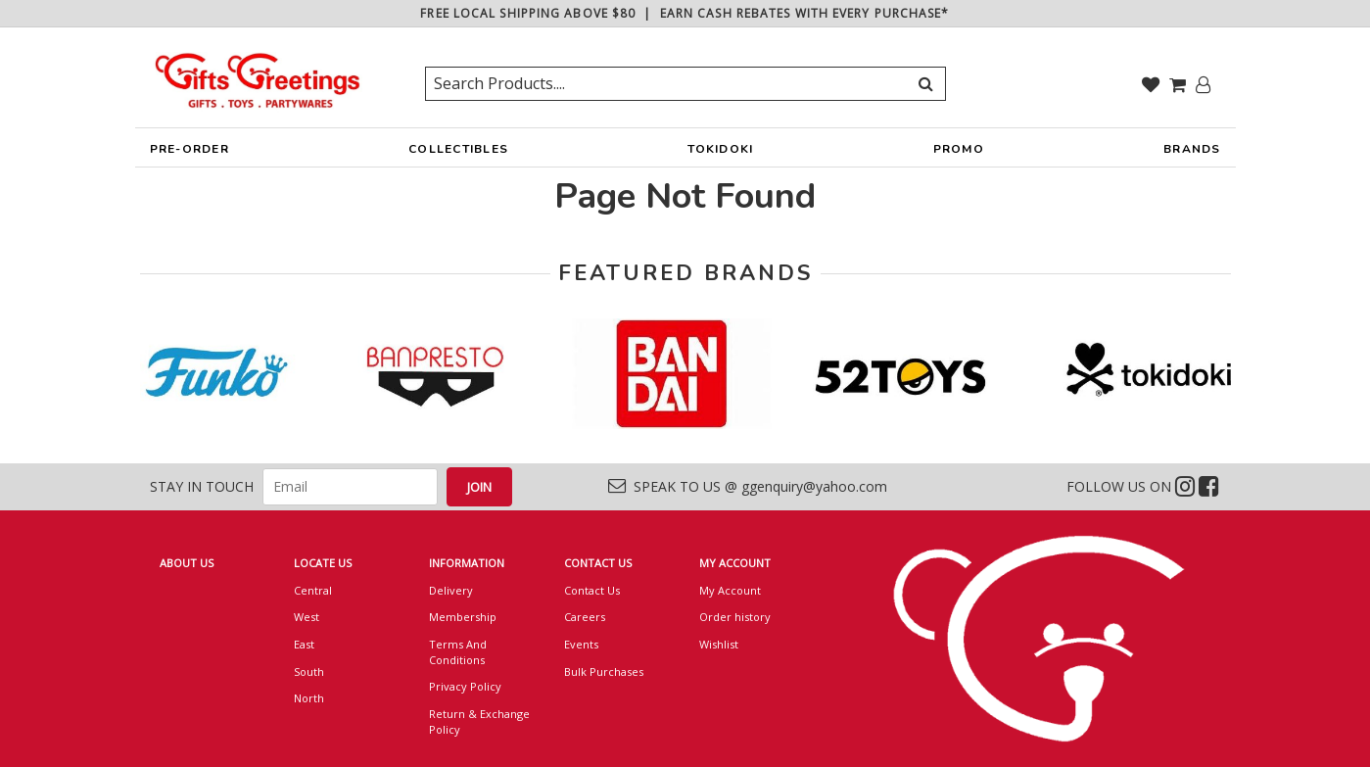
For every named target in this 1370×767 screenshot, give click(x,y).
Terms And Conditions (458, 652)
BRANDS (1192, 154)
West (306, 616)
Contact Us (592, 590)
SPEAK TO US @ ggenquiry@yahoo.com (747, 486)
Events (581, 644)
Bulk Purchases (603, 671)
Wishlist (718, 644)
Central (313, 590)
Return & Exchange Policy (479, 721)
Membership (462, 616)
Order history (735, 616)
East (304, 644)
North (309, 698)
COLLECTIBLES (458, 154)
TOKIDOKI (720, 154)
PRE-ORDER (189, 154)
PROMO (958, 149)
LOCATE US (323, 562)
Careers (584, 616)
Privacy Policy (465, 686)
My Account (730, 590)
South (309, 671)
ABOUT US (186, 562)
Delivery (451, 590)
